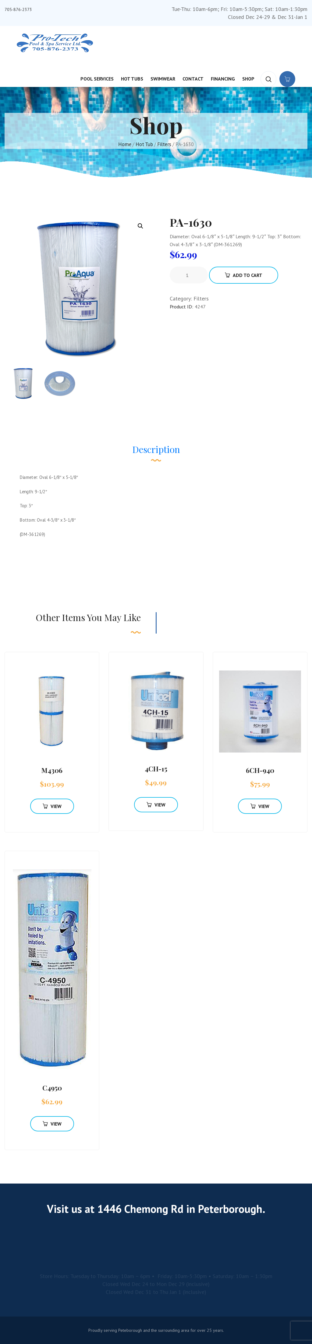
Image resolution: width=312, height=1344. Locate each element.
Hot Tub (144, 144)
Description (156, 449)
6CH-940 (260, 770)
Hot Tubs (132, 79)
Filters (164, 144)
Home (124, 144)
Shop (248, 79)
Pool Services (97, 79)
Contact (193, 79)
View (52, 806)
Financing (223, 79)
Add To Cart (243, 275)
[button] (140, 226)
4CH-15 (156, 768)
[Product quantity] (189, 275)
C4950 (52, 1087)
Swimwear (163, 79)
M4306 (51, 770)
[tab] (156, 452)
